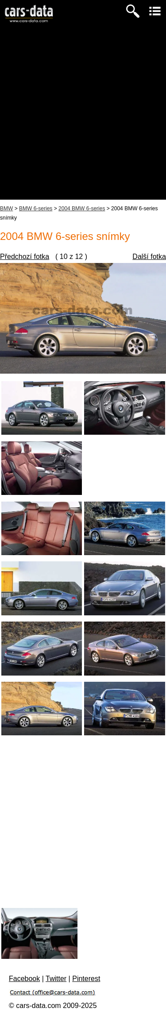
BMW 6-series (35, 208)
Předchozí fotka (24, 256)
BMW (6, 208)
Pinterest (86, 978)
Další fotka (149, 256)
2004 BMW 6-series (81, 208)
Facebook (24, 978)
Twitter (56, 978)
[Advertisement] (83, 117)
